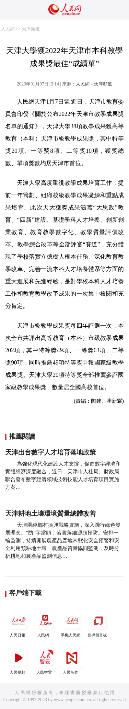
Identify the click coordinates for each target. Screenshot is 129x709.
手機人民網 (71, 623)
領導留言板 (98, 623)
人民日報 (18, 623)
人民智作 (71, 661)
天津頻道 (31, 29)
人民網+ (45, 623)
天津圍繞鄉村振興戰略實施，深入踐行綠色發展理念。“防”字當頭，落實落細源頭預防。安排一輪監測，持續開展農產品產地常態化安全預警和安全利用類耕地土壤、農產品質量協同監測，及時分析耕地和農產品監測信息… (63, 540)
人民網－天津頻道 (94, 84)
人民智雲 (45, 661)
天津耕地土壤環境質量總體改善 (50, 513)
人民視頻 (18, 661)
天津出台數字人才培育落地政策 (50, 452)
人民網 (8, 29)
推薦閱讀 (22, 436)
